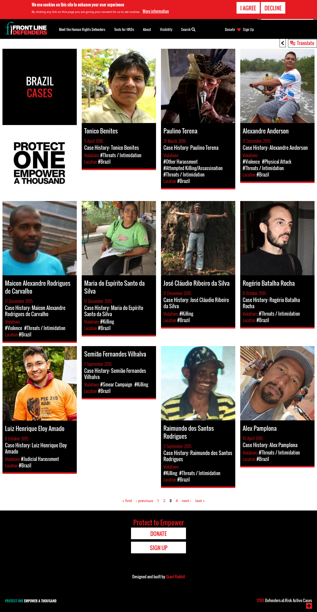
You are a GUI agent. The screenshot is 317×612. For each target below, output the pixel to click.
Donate (230, 29)
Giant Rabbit (175, 577)
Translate (305, 42)
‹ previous (144, 500)
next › (186, 500)
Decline (273, 7)
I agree (248, 7)
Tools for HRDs (124, 29)
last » (200, 500)
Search (188, 29)
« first (127, 500)
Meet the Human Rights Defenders (82, 29)
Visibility (166, 29)
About (147, 29)
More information (156, 11)
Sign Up (248, 29)
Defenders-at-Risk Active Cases (284, 600)
